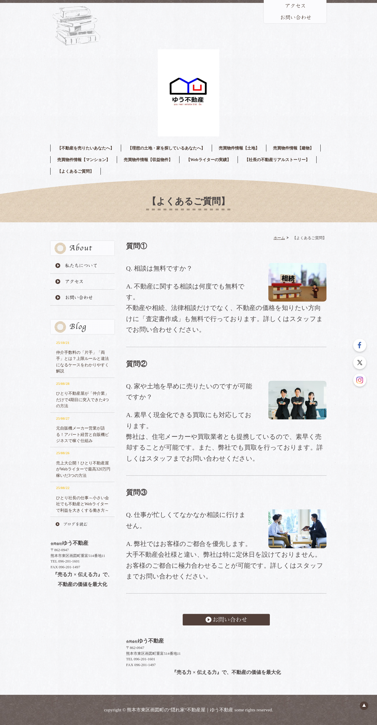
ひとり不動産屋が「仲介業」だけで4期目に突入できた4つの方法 (82, 399)
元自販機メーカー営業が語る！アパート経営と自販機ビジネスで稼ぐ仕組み (82, 434)
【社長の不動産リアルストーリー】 (277, 159)
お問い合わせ (226, 619)
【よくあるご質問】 (75, 171)
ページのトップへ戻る (364, 705)
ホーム (279, 237)
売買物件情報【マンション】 (83, 159)
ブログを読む (82, 524)
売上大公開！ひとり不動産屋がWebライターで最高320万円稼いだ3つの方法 (83, 469)
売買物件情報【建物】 (293, 148)
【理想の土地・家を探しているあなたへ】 (166, 148)
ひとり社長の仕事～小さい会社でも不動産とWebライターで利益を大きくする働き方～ (82, 504)
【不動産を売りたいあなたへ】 (85, 148)
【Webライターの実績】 (208, 159)
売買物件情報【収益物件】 (148, 159)
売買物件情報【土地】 (239, 148)
